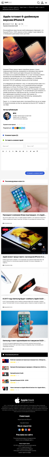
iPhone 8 (5, 229)
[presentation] (13, 173)
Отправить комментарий (35, 173)
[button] (2, 151)
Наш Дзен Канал (24, 423)
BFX (14, 113)
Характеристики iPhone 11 (24, 419)
